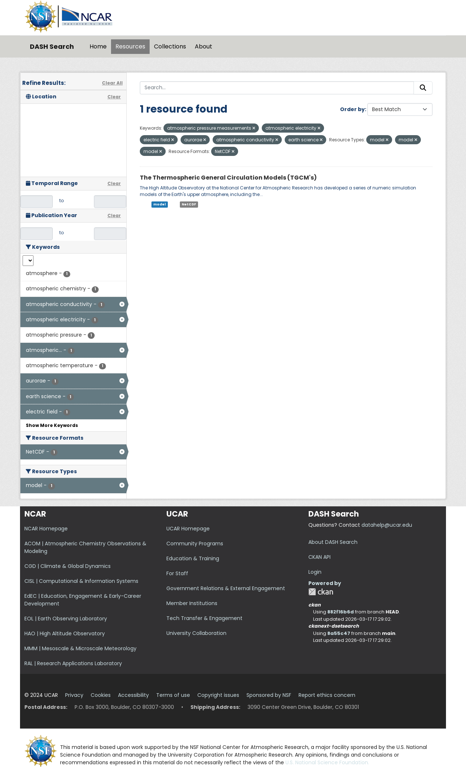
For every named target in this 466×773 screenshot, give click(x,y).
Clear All (112, 83)
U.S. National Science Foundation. (327, 762)
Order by (352, 109)
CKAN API (319, 557)
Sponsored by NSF (268, 695)
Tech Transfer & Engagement (204, 618)
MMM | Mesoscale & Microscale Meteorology (80, 648)
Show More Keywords (52, 425)
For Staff (177, 573)
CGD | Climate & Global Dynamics (67, 566)
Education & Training (192, 558)
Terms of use (173, 695)
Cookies (101, 695)
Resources (130, 46)
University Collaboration (196, 633)
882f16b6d (340, 611)
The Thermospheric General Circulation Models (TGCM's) (228, 177)
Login (314, 572)
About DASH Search (333, 542)
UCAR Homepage (188, 528)
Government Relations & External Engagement (225, 588)
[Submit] (423, 87)
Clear (114, 97)
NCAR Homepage (46, 528)
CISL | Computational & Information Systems (81, 581)
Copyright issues (218, 695)
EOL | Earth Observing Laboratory (65, 618)
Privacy (74, 695)
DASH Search (52, 46)
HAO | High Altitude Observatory (64, 633)
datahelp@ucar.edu (387, 525)
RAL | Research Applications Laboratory (73, 663)
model (159, 204)
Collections (170, 46)
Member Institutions (191, 603)
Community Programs (194, 543)
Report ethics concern (327, 695)
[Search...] (277, 87)
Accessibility (133, 695)
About (203, 46)
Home (98, 46)
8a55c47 (338, 633)
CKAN (320, 592)
